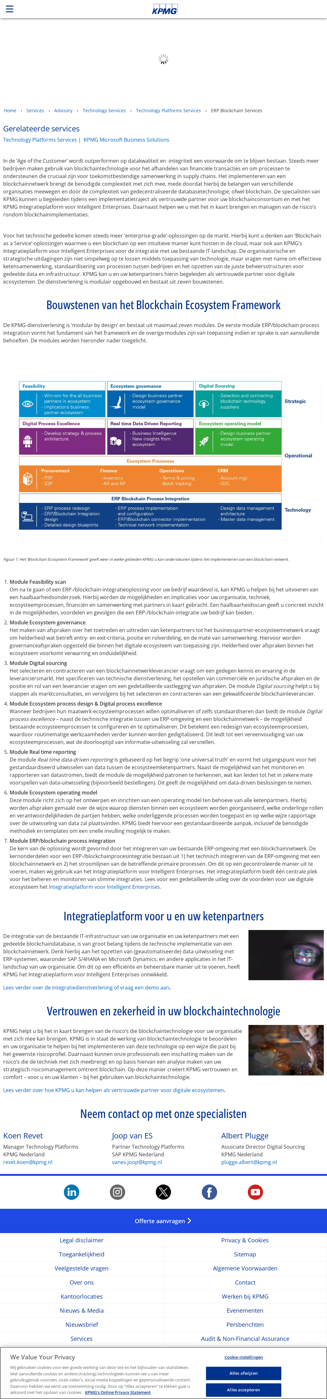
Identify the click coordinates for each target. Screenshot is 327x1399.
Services (35, 110)
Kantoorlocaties (82, 1296)
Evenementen (245, 1310)
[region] (163, 1373)
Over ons (82, 1282)
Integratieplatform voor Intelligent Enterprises (104, 886)
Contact (245, 1282)
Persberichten (245, 1324)
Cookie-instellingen (243, 1357)
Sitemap (245, 1254)
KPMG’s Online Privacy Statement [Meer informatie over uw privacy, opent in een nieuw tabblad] (118, 1392)
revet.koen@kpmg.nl (27, 1162)
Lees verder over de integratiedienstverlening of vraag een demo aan (86, 987)
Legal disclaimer (81, 1240)
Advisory (63, 110)
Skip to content (229, 9)
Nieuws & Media (82, 1310)
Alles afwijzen (244, 1373)
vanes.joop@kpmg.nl (137, 1162)
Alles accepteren (243, 1390)
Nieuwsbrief (81, 1324)
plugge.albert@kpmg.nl (249, 1162)
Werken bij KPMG (245, 1296)
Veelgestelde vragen (82, 1268)
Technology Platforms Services (168, 110)
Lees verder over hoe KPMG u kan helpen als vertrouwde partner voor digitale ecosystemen (113, 1090)
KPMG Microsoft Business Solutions (126, 139)
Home (10, 110)
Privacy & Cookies (245, 1240)
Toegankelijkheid (81, 1254)
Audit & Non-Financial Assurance (245, 1338)
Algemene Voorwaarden (245, 1268)
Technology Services (104, 110)
